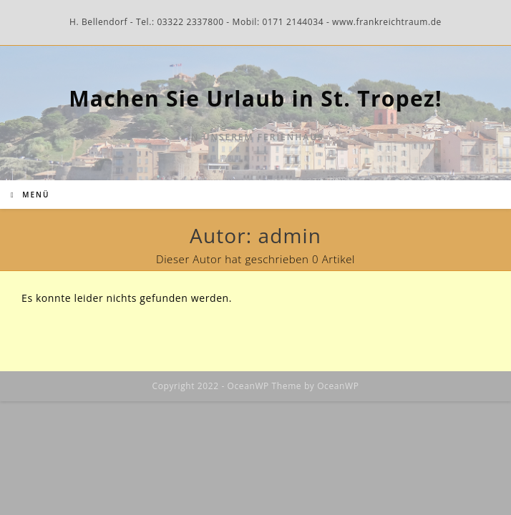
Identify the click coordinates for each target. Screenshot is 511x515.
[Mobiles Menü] (30, 195)
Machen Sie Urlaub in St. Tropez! (255, 98)
